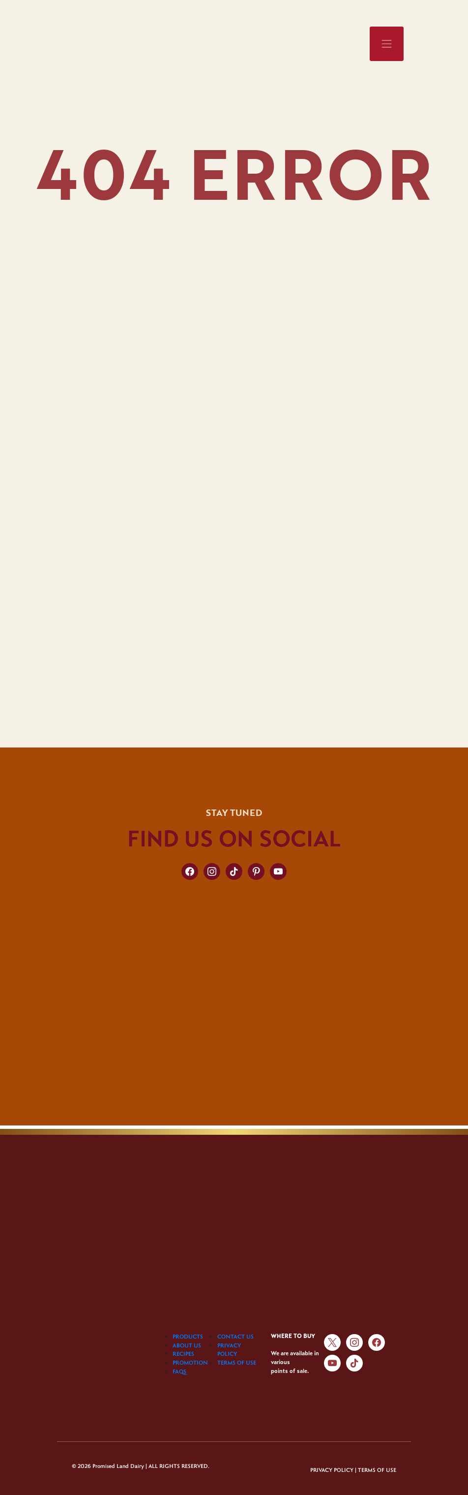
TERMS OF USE (236, 1362)
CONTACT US (235, 1336)
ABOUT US (187, 1345)
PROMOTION (190, 1362)
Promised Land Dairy (118, 1465)
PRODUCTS (188, 1336)
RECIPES (183, 1353)
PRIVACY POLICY (331, 1469)
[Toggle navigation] (387, 44)
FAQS (179, 1371)
